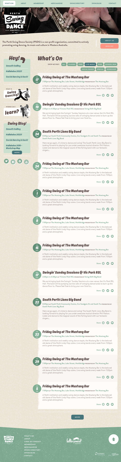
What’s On (9, 3)
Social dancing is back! (17, 76)
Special (100, 69)
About (23, 3)
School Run (110, 64)
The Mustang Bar (102, 81)
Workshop (111, 69)
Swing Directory (77, 3)
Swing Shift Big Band (93, 108)
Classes (71, 64)
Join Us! (109, 46)
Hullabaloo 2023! (14, 71)
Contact (112, 3)
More (17, 152)
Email (112, 95)
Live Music (90, 64)
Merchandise (57, 3)
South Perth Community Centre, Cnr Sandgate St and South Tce (76, 136)
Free (81, 64)
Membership (38, 3)
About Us (109, 41)
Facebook (13, 162)
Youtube (26, 162)
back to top (114, 439)
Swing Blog (96, 3)
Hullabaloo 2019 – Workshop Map (14, 146)
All (64, 64)
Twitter (6, 161)
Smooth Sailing (13, 65)
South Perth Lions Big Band (53, 138)
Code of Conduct (32, 442)
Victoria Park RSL (67, 108)
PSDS (100, 64)
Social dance (88, 69)
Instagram (19, 161)
